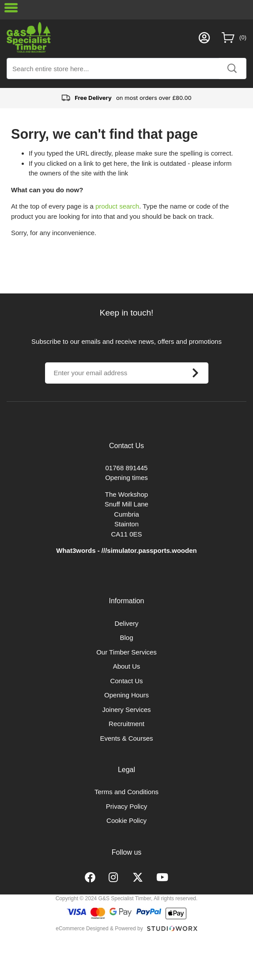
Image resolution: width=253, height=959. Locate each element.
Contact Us (126, 681)
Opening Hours (126, 695)
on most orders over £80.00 (126, 98)
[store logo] (100, 37)
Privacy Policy (126, 806)
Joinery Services (126, 709)
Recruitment (126, 723)
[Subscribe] (195, 373)
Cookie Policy (126, 820)
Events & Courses (126, 738)
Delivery (126, 623)
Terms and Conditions (126, 791)
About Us (126, 666)
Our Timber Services (126, 652)
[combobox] (126, 68)
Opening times (126, 477)
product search (117, 206)
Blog (126, 637)
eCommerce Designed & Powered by (99, 928)
